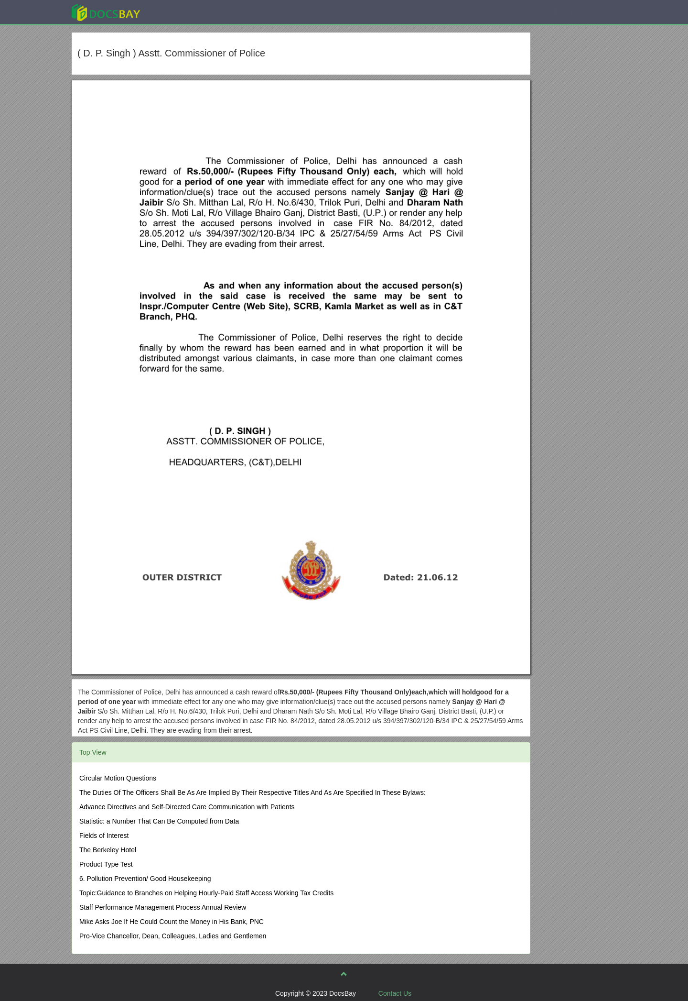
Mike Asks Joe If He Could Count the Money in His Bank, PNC (171, 921)
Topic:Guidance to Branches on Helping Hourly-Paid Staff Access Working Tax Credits (206, 893)
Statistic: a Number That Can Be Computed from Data (159, 821)
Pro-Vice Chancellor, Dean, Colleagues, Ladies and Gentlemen (172, 936)
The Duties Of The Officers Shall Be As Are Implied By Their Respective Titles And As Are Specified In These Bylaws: (252, 792)
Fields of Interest (104, 835)
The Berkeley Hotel (107, 850)
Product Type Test (106, 864)
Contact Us (394, 993)
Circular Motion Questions (117, 778)
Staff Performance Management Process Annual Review (162, 907)
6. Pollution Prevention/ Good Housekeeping (145, 878)
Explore (177, 12)
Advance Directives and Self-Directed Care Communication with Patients (187, 807)
